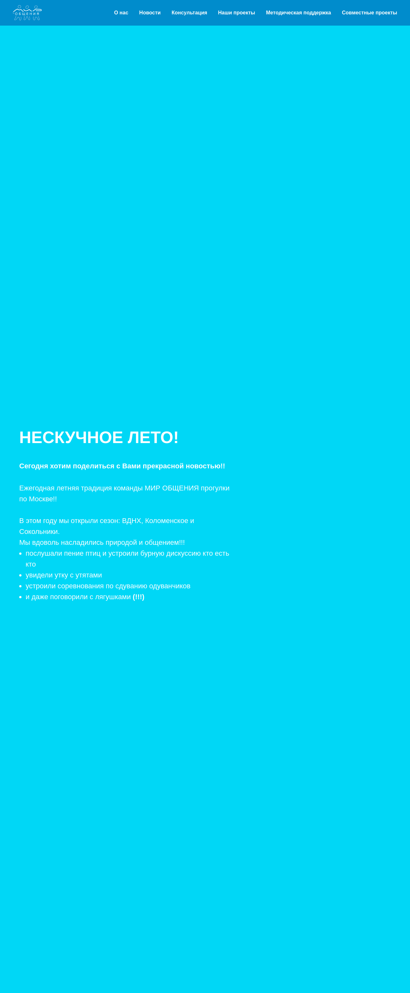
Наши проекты (236, 12)
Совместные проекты (370, 12)
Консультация (189, 12)
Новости (150, 12)
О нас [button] (121, 12)
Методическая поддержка (298, 12)
